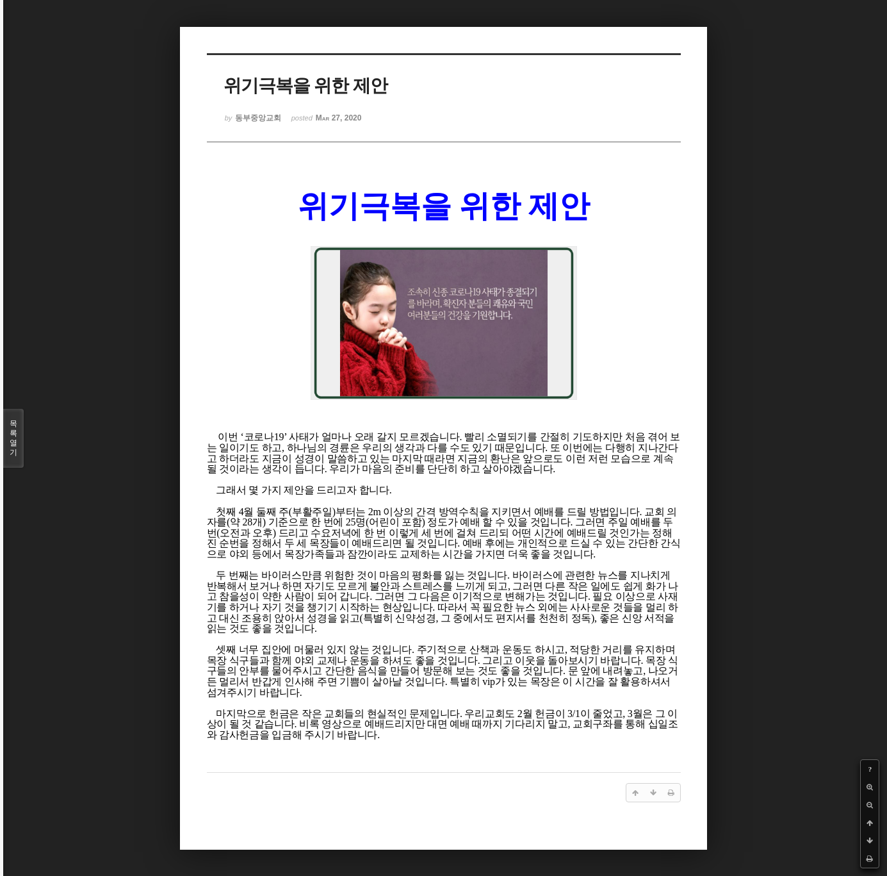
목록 (13, 438)
